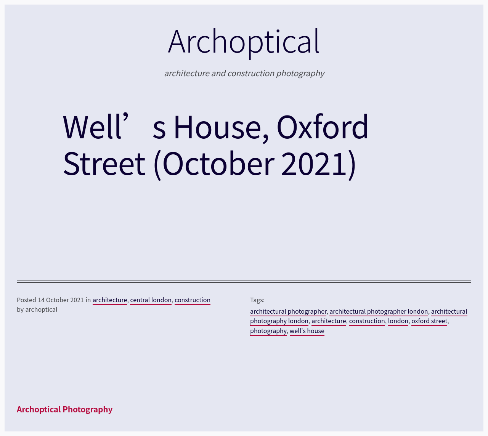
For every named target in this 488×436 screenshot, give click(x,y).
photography (268, 330)
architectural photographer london (378, 311)
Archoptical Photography (64, 409)
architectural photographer (288, 311)
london (398, 320)
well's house (307, 330)
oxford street (429, 320)
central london (151, 299)
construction (192, 299)
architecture (110, 299)
